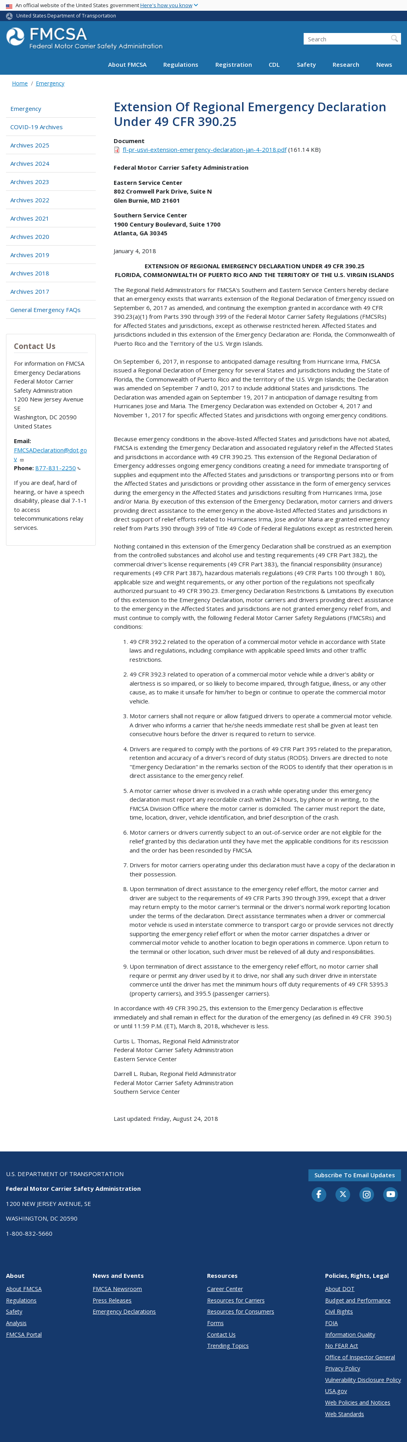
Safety (306, 64)
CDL (274, 64)
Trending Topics (228, 1345)
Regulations (180, 64)
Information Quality (350, 1334)
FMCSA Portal (24, 1334)
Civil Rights (339, 1311)
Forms (215, 1323)
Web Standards (344, 1414)
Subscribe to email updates (354, 1175)
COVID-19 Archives (36, 127)
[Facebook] (319, 1195)
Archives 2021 (29, 218)
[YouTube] (390, 1195)
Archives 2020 (29, 236)
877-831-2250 (58, 468)
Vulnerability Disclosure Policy (363, 1380)
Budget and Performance (358, 1300)
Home (20, 83)
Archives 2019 (29, 255)
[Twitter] (343, 1194)
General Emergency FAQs (45, 310)
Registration (233, 64)
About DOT (340, 1289)
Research (346, 64)
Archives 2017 (29, 291)
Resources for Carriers (236, 1300)
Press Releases (112, 1300)
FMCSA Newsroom (117, 1289)
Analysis (16, 1323)
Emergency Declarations (124, 1311)
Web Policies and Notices (357, 1402)
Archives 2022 (29, 200)
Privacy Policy (342, 1368)
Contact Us (221, 1334)
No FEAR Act (341, 1345)
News (384, 64)
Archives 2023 (29, 182)
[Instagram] (366, 1196)
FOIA (331, 1323)
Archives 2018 (29, 273)
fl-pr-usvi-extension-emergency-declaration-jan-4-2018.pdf (205, 149)
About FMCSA (127, 64)
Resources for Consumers (240, 1311)
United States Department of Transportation (66, 15)
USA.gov (336, 1391)
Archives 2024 (29, 163)
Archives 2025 (29, 145)
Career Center (225, 1289)
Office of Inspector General (360, 1357)
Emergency (50, 83)
